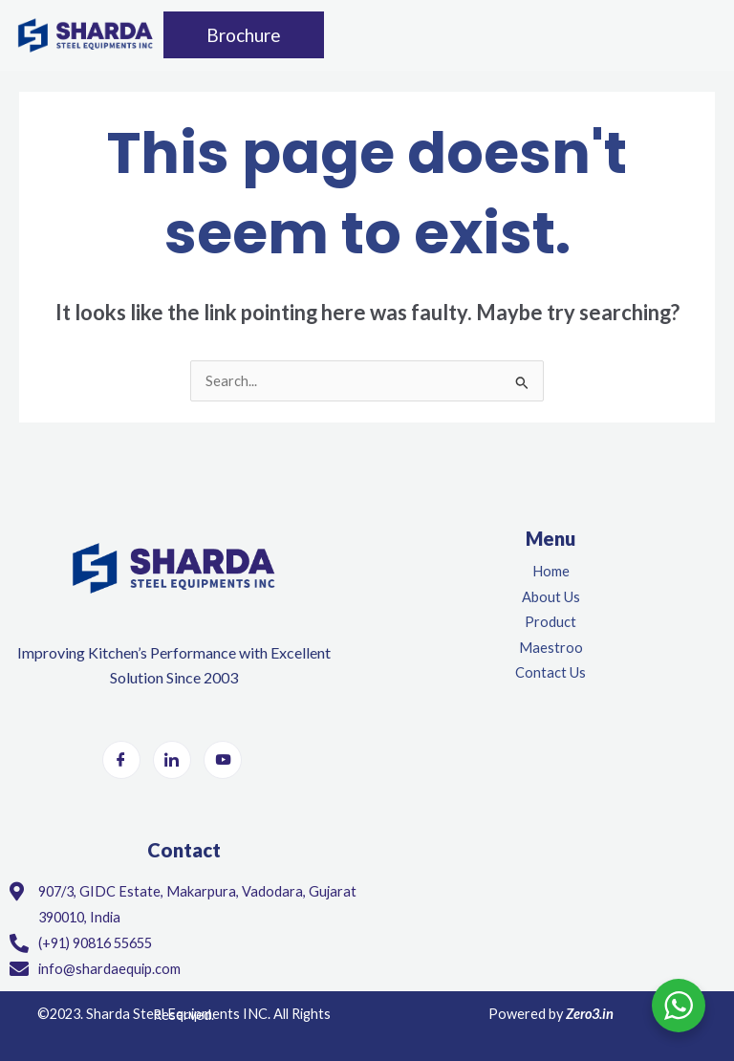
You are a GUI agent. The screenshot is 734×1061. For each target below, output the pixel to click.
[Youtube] (223, 760)
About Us (551, 597)
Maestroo (551, 647)
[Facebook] (121, 760)
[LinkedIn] (172, 760)
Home (551, 571)
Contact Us (550, 672)
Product (550, 622)
